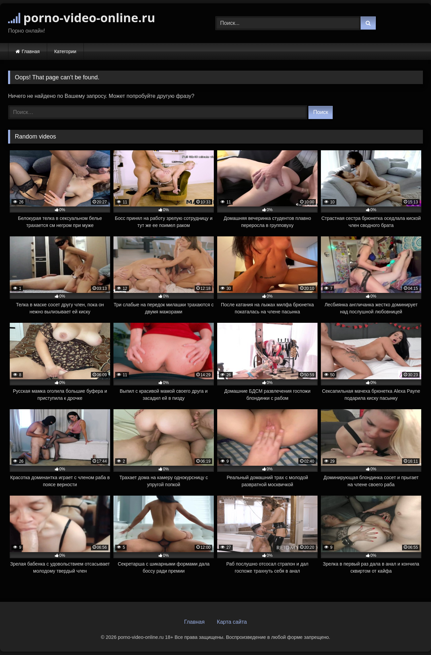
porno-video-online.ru (81, 17)
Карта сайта (232, 622)
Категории (65, 51)
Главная (31, 51)
